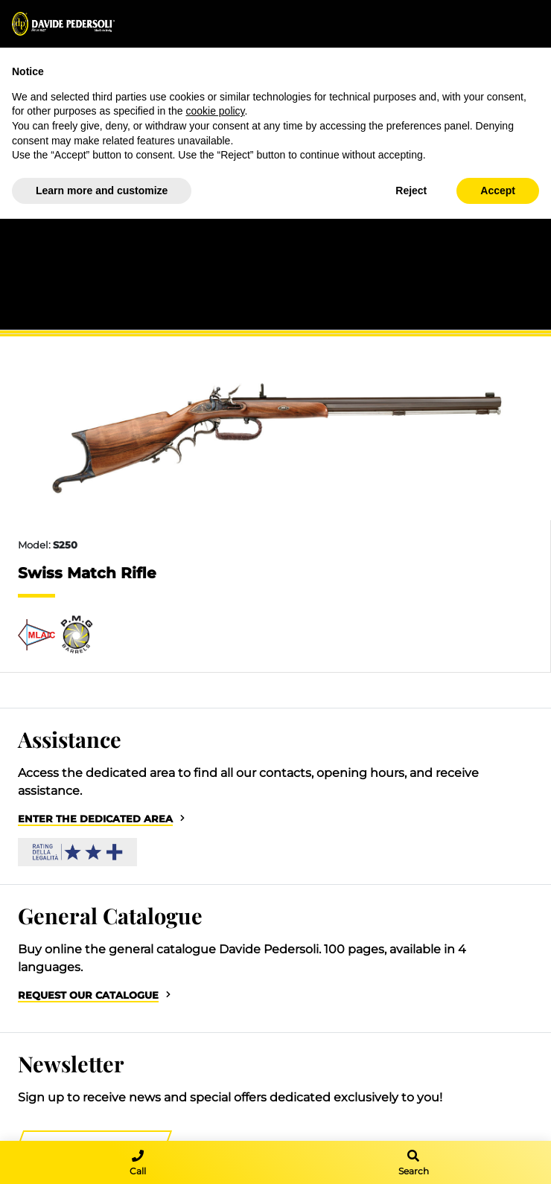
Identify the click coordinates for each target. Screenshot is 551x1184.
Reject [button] (411, 190)
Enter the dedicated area (95, 819)
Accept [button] (497, 190)
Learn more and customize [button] (102, 190)
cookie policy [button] (214, 111)
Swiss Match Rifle (87, 573)
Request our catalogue (88, 995)
